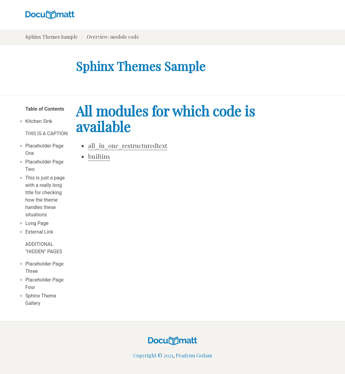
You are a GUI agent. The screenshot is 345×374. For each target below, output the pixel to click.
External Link (39, 232)
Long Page (37, 223)
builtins (99, 156)
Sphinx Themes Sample (51, 36)
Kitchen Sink (38, 121)
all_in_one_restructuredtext (127, 145)
